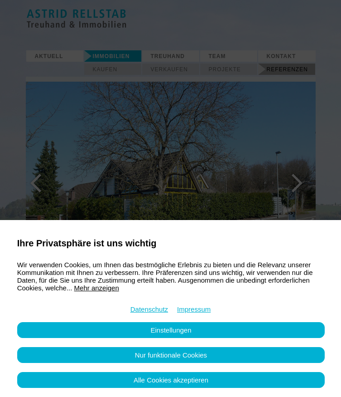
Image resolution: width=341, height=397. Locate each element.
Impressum (194, 309)
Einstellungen (170, 330)
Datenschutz (149, 309)
